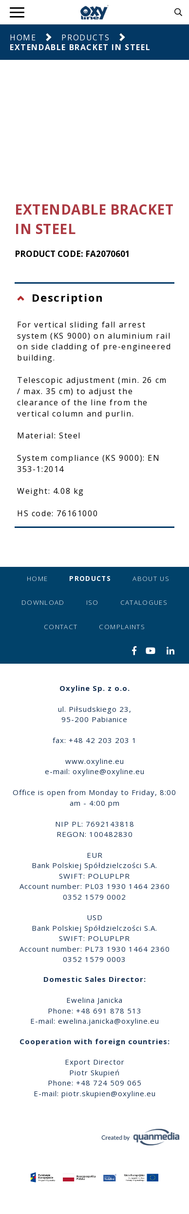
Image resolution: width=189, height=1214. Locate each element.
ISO (92, 602)
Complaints (122, 626)
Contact (60, 626)
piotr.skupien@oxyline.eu (108, 1093)
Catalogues (144, 602)
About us (151, 578)
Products (85, 37)
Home (23, 37)
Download (43, 602)
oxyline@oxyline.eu (109, 771)
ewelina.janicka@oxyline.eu (108, 1021)
